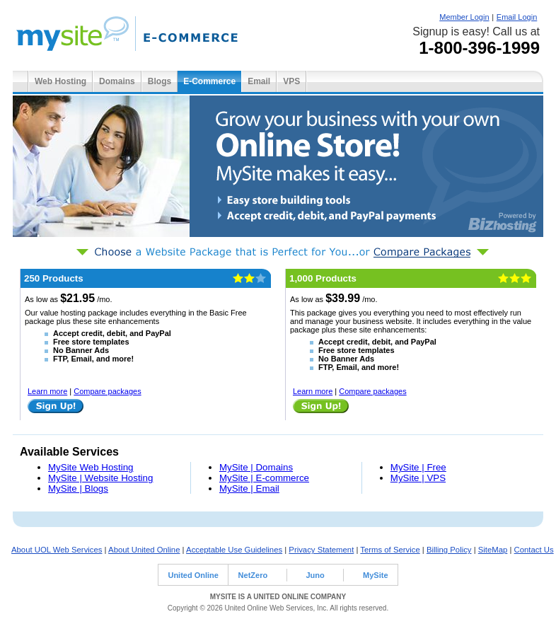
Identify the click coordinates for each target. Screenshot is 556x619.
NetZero (253, 575)
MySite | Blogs (78, 488)
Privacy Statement (321, 549)
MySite (375, 575)
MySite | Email (249, 488)
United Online (193, 575)
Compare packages (107, 391)
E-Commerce (209, 81)
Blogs (159, 81)
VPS (291, 81)
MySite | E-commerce (264, 478)
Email (259, 81)
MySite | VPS (418, 478)
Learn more (47, 391)
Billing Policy (449, 549)
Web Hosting (60, 81)
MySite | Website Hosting (100, 478)
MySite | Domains (256, 467)
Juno (315, 575)
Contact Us (534, 549)
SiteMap (493, 549)
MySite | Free (418, 467)
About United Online (144, 549)
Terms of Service (389, 549)
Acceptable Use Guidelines (234, 549)
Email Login (517, 17)
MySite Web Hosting (91, 467)
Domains (117, 81)
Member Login (464, 17)
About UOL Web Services (56, 549)
